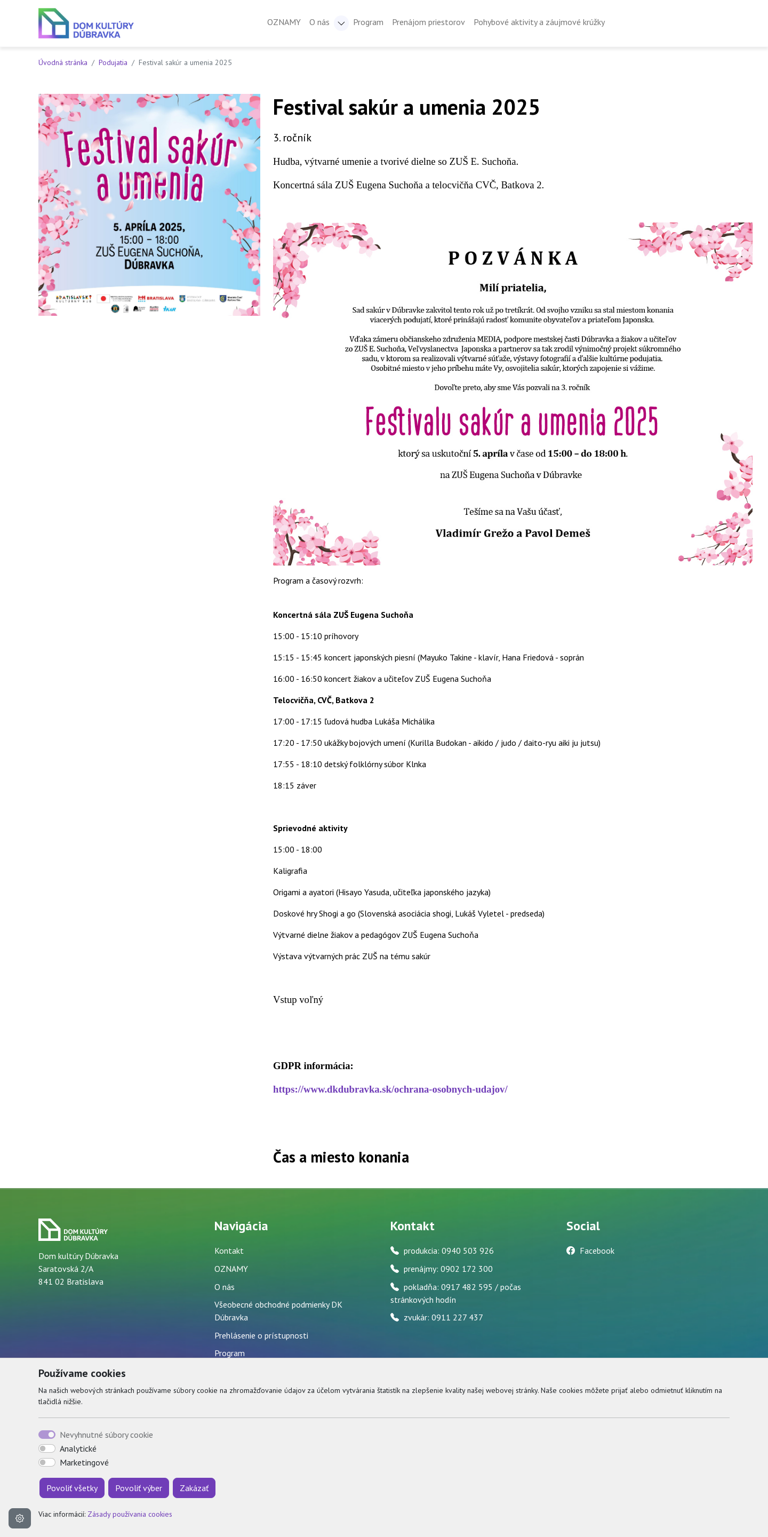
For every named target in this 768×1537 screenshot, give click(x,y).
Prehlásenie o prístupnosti (261, 1335)
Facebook (597, 1250)
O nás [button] (319, 22)
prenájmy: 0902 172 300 (448, 1268)
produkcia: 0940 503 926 (449, 1250)
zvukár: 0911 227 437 (443, 1317)
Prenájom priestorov (428, 22)
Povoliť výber (138, 1488)
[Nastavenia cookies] (20, 1518)
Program (368, 22)
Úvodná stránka (62, 62)
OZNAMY (284, 22)
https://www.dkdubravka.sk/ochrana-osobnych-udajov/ (390, 1089)
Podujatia (113, 62)
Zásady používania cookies (129, 1514)
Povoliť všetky (72, 1488)
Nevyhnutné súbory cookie (106, 1434)
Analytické (78, 1448)
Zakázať (194, 1488)
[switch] (46, 1448)
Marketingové (84, 1462)
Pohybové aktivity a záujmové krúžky (539, 22)
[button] (341, 23)
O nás (224, 1286)
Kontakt (229, 1250)
